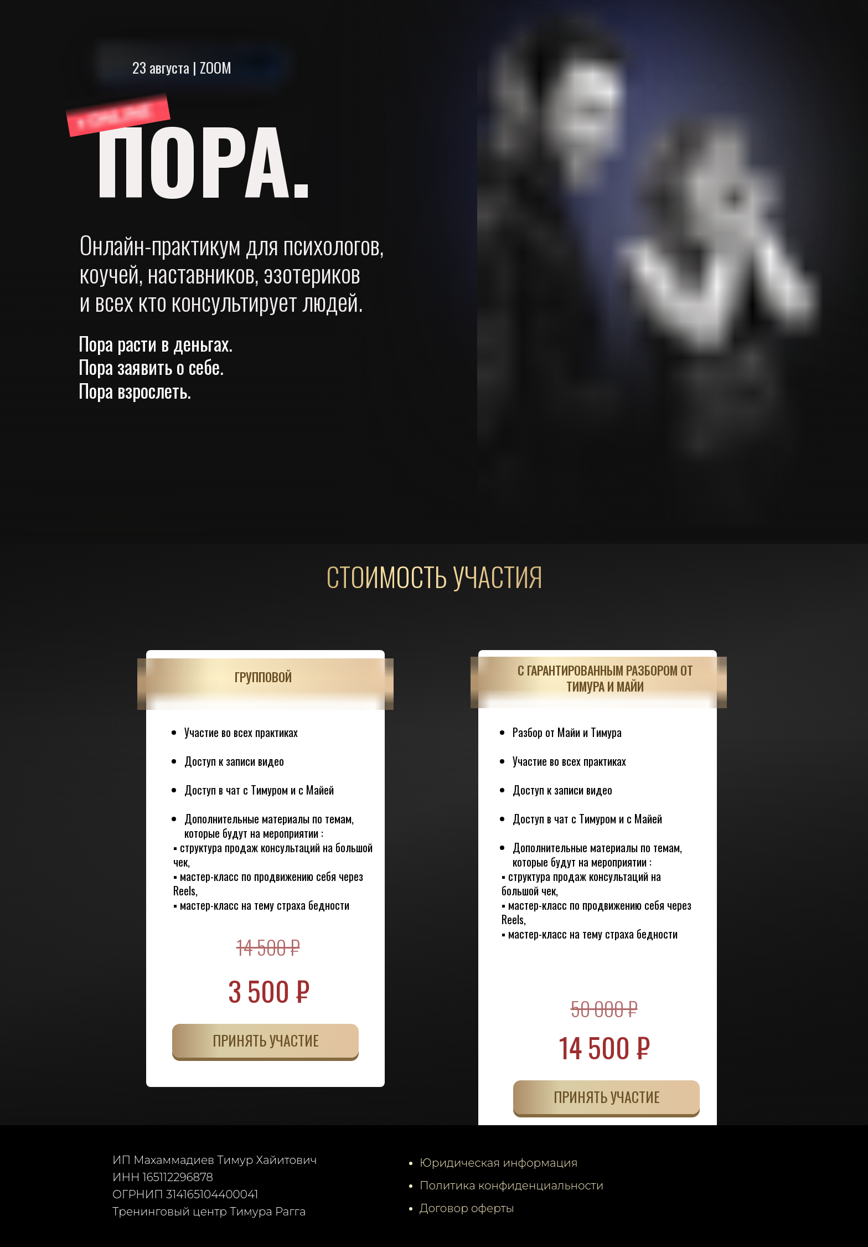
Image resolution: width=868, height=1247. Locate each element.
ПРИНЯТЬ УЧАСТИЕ (266, 1040)
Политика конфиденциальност (508, 1185)
